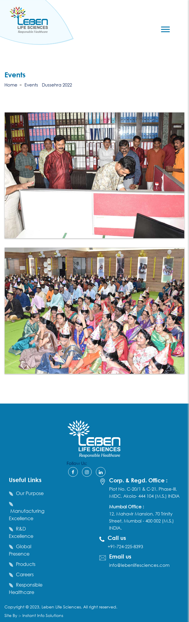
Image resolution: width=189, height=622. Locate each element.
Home (10, 85)
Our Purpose (30, 493)
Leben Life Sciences (60, 607)
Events (31, 85)
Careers (25, 574)
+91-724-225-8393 (125, 546)
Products (25, 564)
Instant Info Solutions (42, 615)
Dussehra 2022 (57, 85)
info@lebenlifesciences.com (139, 565)
